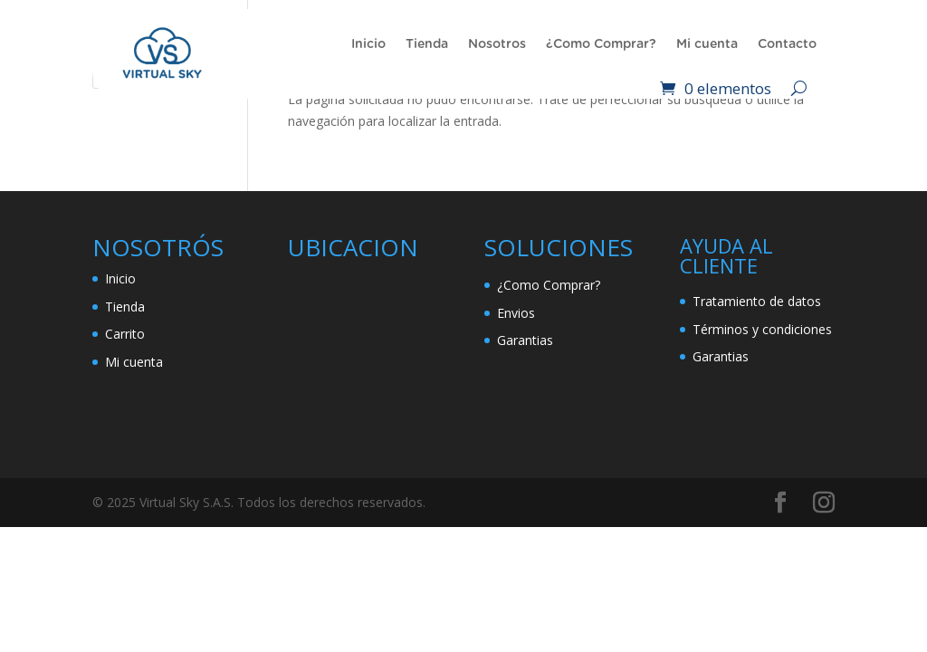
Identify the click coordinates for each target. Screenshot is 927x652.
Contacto (787, 43)
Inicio (368, 43)
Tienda (427, 43)
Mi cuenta (707, 43)
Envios (516, 312)
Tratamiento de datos (757, 301)
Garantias (525, 340)
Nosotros (497, 43)
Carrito (125, 333)
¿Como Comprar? (601, 43)
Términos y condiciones (762, 329)
